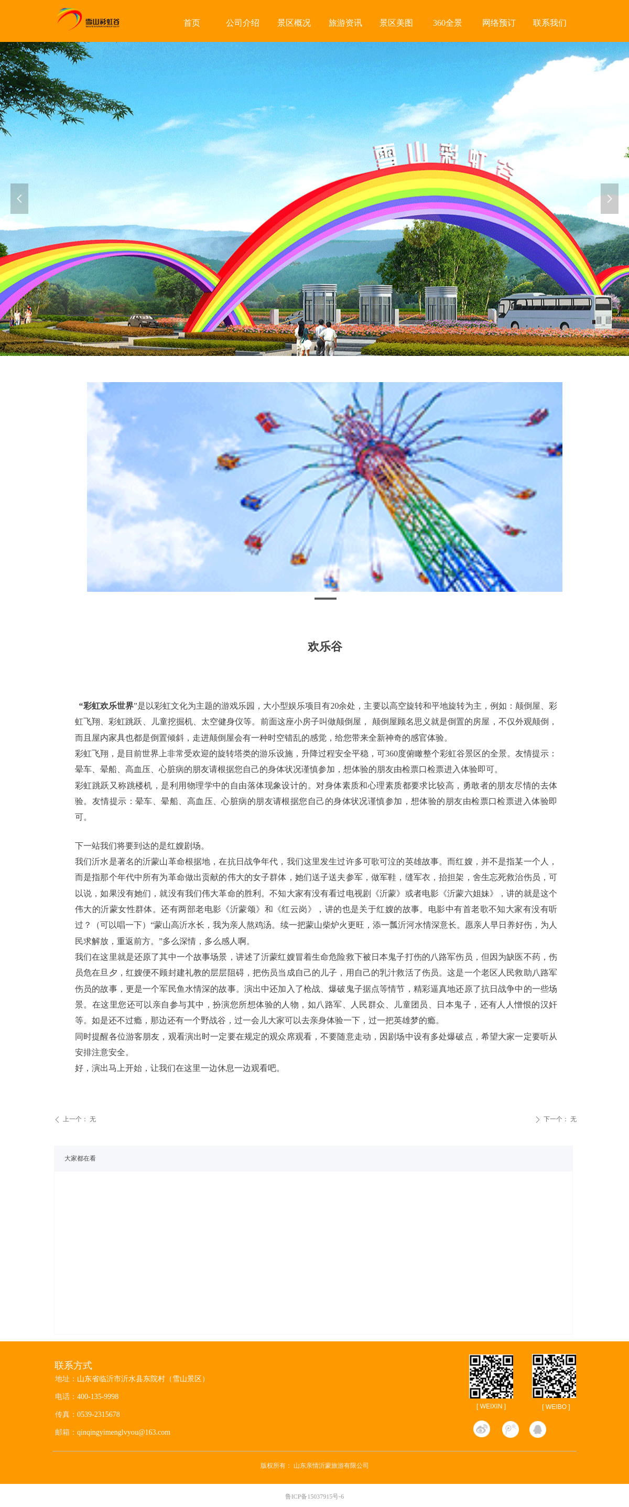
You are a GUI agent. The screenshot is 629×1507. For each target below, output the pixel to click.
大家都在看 (80, 1158)
